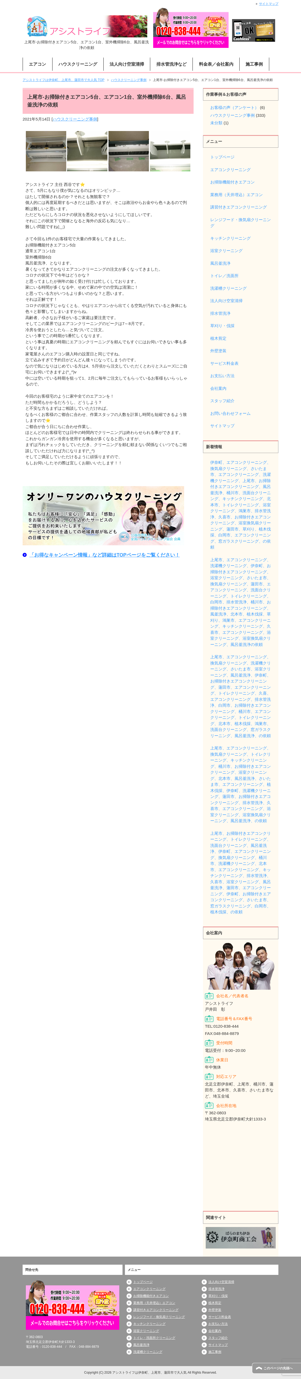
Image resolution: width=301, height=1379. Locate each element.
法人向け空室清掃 (127, 64)
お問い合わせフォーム (230, 413)
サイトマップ (222, 425)
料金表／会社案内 (216, 64)
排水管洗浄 (220, 313)
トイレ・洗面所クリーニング (154, 1338)
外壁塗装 (218, 350)
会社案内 (218, 388)
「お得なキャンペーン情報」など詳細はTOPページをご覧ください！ (104, 555)
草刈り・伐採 (222, 325)
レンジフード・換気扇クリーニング (240, 222)
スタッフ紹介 (222, 400)
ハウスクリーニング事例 (75, 119)
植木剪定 (218, 338)
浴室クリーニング (226, 250)
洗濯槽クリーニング (228, 288)
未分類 (216, 123)
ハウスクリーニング (77, 64)
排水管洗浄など (171, 64)
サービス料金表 (224, 363)
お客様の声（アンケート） (234, 107)
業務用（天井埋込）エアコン (236, 194)
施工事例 (254, 64)
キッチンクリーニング (230, 238)
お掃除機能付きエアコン (232, 182)
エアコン (37, 64)
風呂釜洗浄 (220, 263)
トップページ (222, 157)
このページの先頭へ (278, 1368)
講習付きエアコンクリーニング (238, 207)
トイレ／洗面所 (224, 275)
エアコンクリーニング (230, 169)
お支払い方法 (222, 375)
